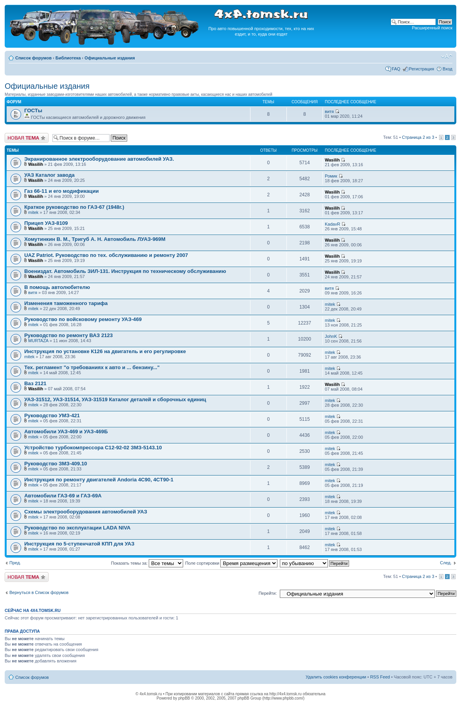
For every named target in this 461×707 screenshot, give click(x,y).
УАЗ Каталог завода (49, 175)
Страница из (418, 137)
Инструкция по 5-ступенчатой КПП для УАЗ (79, 544)
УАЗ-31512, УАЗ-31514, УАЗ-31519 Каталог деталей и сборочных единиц (115, 399)
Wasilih (35, 164)
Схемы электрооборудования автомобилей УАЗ (85, 512)
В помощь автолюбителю (57, 287)
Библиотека (68, 58)
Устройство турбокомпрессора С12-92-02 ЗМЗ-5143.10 (93, 447)
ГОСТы (33, 110)
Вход (447, 68)
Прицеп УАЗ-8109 (46, 223)
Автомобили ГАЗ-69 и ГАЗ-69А (63, 496)
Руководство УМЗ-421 (52, 415)
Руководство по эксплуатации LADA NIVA (77, 528)
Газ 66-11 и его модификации (61, 191)
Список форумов (33, 58)
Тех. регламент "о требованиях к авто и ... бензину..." (92, 367)
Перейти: (268, 593)
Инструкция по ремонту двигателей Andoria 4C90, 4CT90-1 (98, 480)
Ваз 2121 (35, 383)
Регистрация (421, 68)
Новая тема (27, 138)
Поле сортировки (231, 563)
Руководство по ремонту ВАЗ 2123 (68, 335)
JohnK (331, 336)
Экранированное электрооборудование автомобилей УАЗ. (99, 159)
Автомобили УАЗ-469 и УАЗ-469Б (66, 431)
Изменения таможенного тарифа (66, 303)
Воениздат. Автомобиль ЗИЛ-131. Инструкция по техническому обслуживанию (125, 271)
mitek (33, 212)
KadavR (332, 224)
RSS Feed (380, 677)
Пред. (15, 562)
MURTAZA (38, 340)
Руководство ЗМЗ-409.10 (55, 464)
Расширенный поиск (432, 27)
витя (329, 111)
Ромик (331, 176)
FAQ (396, 68)
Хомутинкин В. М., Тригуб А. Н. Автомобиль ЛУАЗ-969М (95, 239)
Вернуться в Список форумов (38, 592)
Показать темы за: (147, 563)
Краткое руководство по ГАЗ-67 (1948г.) (74, 207)
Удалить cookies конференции (336, 677)
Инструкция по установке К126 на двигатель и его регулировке (105, 351)
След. (446, 562)
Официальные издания (110, 58)
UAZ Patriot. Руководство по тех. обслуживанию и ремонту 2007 (106, 255)
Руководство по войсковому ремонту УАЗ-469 (83, 319)
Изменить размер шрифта (446, 56)
